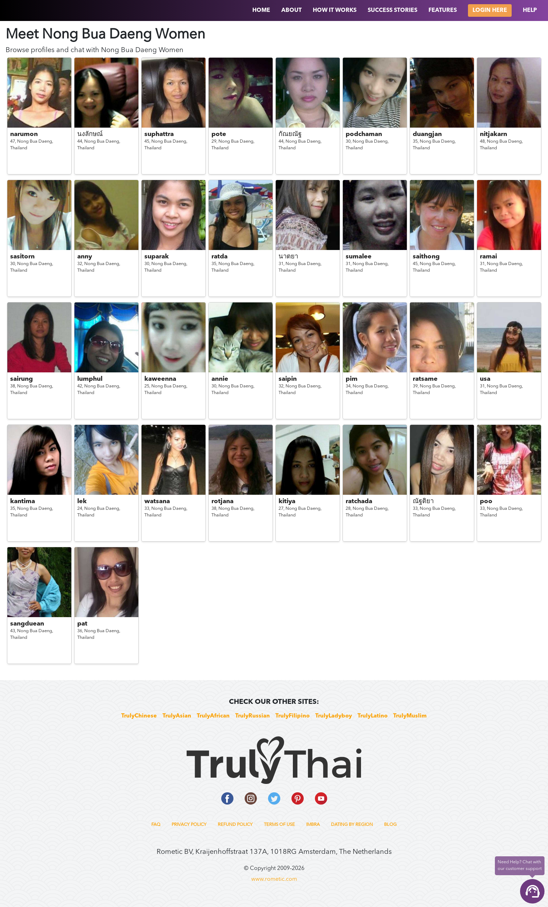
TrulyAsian (177, 716)
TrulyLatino (373, 716)
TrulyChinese (139, 716)
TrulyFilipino (292, 716)
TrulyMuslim (410, 716)
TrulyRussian (252, 716)
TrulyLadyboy (333, 716)
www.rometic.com (274, 879)
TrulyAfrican (213, 716)
